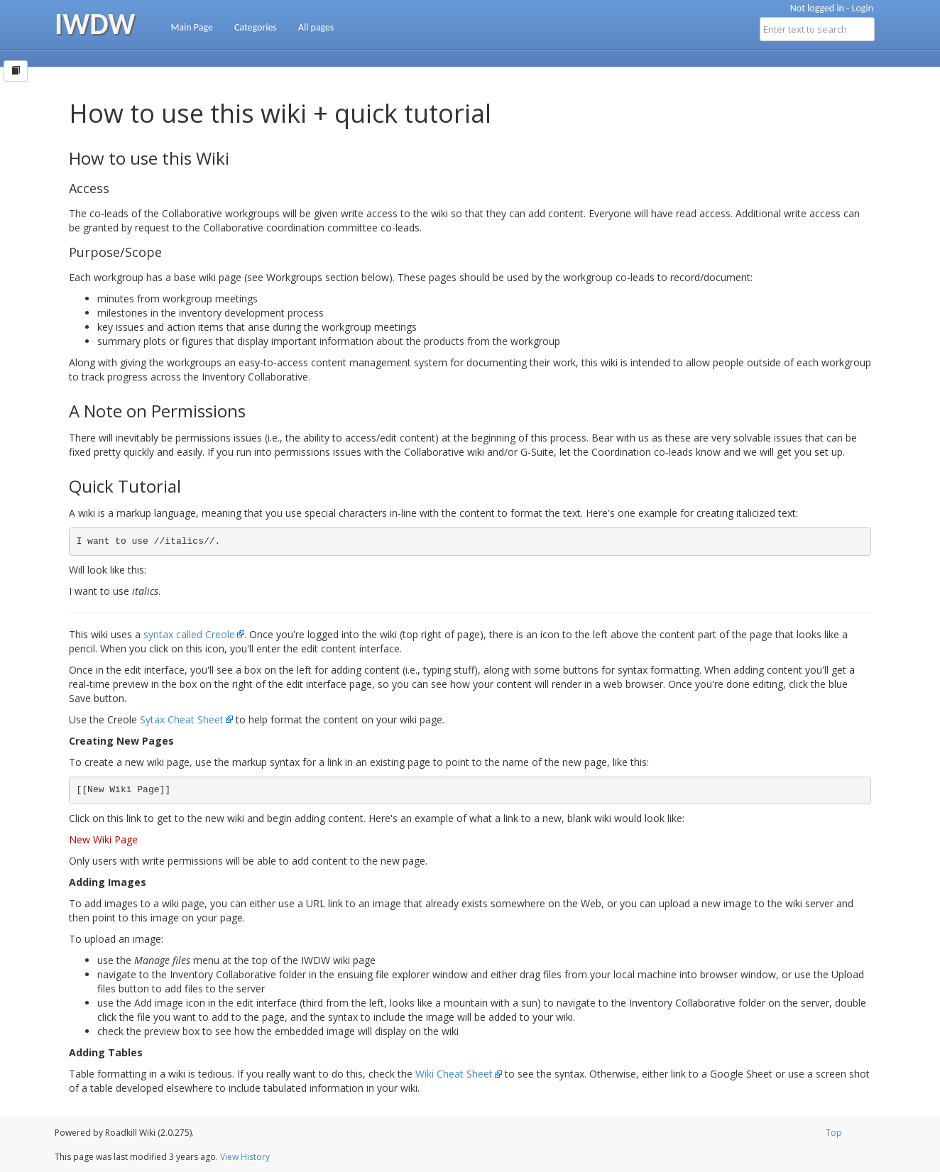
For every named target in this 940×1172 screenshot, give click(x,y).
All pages (316, 27)
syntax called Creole (189, 634)
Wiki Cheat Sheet (454, 1073)
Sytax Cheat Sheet (182, 719)
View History (245, 1157)
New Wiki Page (103, 839)
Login (862, 8)
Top (834, 1133)
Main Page (191, 27)
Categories (255, 27)
